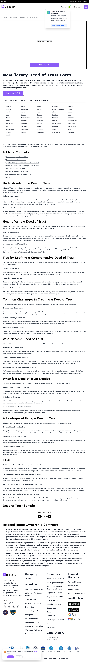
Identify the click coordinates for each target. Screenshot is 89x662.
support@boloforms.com (12, 603)
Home (5, 18)
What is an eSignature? (55, 579)
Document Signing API (33, 603)
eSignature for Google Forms (33, 594)
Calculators (51, 627)
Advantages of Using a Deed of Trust (18, 174)
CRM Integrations (32, 622)
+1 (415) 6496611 (52, 637)
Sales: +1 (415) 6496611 (76, 1)
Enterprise (29, 615)
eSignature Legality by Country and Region (55, 587)
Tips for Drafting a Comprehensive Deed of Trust (22, 163)
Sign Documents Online (34, 589)
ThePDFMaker (30, 599)
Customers (51, 616)
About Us (28, 579)
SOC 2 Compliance (32, 619)
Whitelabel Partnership (33, 630)
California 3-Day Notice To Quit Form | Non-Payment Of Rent (30, 553)
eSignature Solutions (54, 593)
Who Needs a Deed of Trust (15, 169)
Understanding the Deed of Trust (17, 157)
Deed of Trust (23, 18)
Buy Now (4, 1)
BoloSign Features (54, 604)
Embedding (29, 607)
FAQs (8, 177)
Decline (19, 657)
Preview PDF (44, 65)
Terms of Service (74, 582)
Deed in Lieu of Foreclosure (17, 529)
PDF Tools (50, 623)
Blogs (49, 612)
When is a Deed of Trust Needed (17, 172)
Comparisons (51, 608)
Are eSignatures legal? (55, 583)
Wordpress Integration (34, 626)
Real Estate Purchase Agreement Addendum (24, 543)
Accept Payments (32, 611)
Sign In (85, 1)
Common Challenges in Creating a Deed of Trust (22, 166)
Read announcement (59, 25)
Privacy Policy (73, 586)
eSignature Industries (55, 597)
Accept (11, 657)
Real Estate (13, 18)
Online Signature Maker (55, 620)
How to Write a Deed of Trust (16, 160)
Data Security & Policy (76, 593)
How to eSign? (52, 600)
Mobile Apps (30, 634)
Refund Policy (73, 590)
